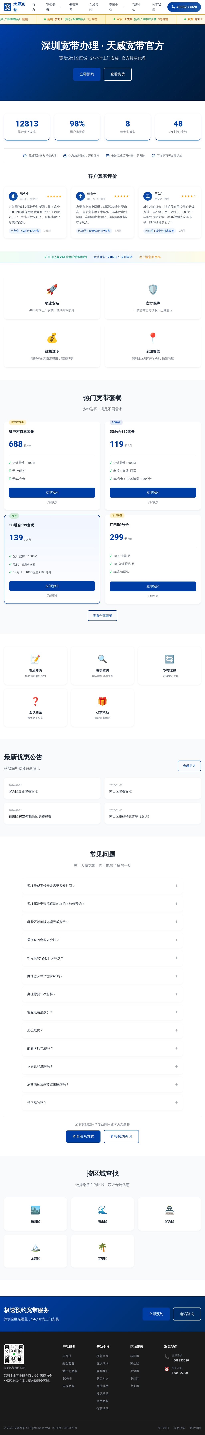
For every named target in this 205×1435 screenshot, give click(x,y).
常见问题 (102, 1393)
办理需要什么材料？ (41, 994)
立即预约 (87, 74)
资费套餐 (102, 1401)
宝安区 (134, 1386)
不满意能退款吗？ (40, 1066)
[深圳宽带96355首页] (16, 7)
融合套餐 (68, 1363)
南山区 (134, 1363)
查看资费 (118, 74)
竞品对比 (102, 1378)
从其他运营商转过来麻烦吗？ (48, 1084)
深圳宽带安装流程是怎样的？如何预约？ (56, 904)
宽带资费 (53, 7)
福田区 (134, 1356)
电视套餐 (68, 1386)
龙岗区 (134, 1378)
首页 (33, 7)
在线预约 (93, 7)
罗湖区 (134, 1371)
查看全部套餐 (102, 615)
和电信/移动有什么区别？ (45, 958)
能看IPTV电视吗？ (40, 1048)
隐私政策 (179, 1428)
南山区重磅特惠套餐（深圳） (130, 816)
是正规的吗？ (36, 1102)
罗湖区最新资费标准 (23, 791)
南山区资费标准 (120, 791)
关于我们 (156, 7)
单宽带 (66, 1356)
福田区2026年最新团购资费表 (30, 816)
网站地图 (195, 1428)
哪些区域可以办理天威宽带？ (48, 922)
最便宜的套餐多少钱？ (43, 940)
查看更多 (189, 766)
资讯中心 (116, 7)
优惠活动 (102, 1408)
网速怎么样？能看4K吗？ (45, 976)
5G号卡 (67, 1378)
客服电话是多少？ (40, 1012)
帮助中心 (136, 7)
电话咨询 (187, 1314)
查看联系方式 (83, 1136)
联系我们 (102, 1371)
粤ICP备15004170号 (64, 1428)
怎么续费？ (35, 1030)
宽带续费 (102, 1386)
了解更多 (52, 502)
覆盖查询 (73, 7)
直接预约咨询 (121, 1136)
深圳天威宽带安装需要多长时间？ (51, 886)
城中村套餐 (69, 1371)
